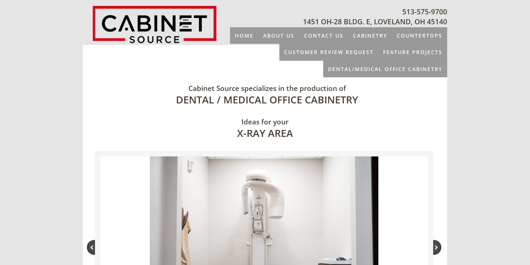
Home (244, 35)
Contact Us (323, 35)
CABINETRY (370, 35)
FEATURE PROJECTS (412, 52)
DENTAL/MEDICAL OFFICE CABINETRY (385, 69)
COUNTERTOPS (419, 35)
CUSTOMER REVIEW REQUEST (329, 52)
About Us (278, 35)
